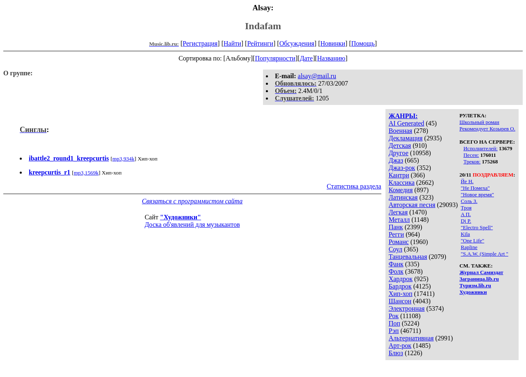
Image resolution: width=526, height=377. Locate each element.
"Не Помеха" (475, 188)
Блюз (396, 352)
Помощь (363, 43)
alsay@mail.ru (317, 75)
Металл (399, 219)
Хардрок (401, 278)
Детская (400, 145)
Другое (398, 152)
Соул (395, 249)
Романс (399, 241)
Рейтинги (260, 43)
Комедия (401, 189)
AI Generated (406, 123)
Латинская (403, 197)
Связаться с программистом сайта (192, 201)
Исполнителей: (481, 148)
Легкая (398, 212)
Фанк (396, 264)
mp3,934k (123, 159)
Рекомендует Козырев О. (487, 129)
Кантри (399, 175)
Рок (394, 315)
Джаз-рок (402, 167)
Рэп (394, 330)
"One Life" (472, 240)
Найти (232, 43)
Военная (401, 130)
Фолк (396, 271)
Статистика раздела (354, 186)
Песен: (471, 155)
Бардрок (400, 286)
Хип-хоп (401, 293)
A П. (466, 214)
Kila (465, 234)
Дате (306, 58)
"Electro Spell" (477, 227)
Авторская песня (412, 204)
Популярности (275, 58)
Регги (396, 234)
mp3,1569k (86, 173)
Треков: (472, 161)
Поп (394, 323)
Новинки (332, 43)
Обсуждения (296, 43)
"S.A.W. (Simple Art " (484, 254)
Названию (331, 58)
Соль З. (469, 201)
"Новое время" (477, 194)
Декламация (406, 138)
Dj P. (466, 221)
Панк (396, 226)
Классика (402, 182)
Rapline (469, 247)
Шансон (400, 301)
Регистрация (200, 43)
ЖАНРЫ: (403, 115)
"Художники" (180, 217)
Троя (466, 208)
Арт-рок (400, 345)
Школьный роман (479, 122)
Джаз (396, 160)
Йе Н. (467, 181)
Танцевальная (408, 256)
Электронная (407, 308)
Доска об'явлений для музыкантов (192, 224)
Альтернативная (411, 338)
